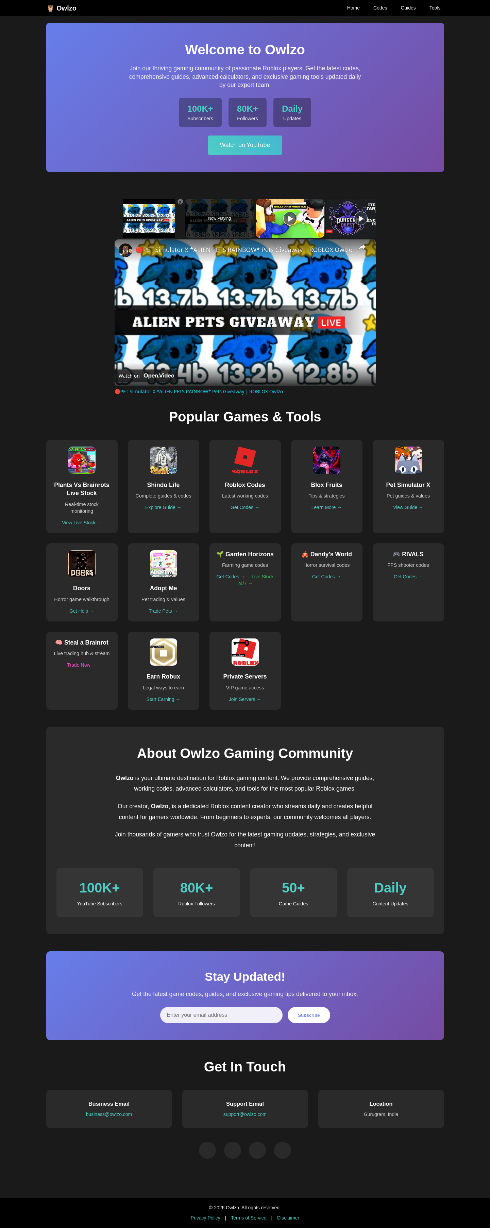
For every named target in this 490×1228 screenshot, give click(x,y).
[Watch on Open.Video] (146, 375)
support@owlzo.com (245, 1114)
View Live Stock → (81, 522)
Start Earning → (164, 699)
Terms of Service (248, 1218)
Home (353, 8)
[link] (125, 250)
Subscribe (309, 1015)
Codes (380, 8)
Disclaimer (288, 1218)
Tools (435, 8)
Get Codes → (245, 507)
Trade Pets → (163, 611)
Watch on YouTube (245, 145)
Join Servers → (245, 699)
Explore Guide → (163, 507)
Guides (408, 8)
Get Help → (81, 611)
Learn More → (326, 507)
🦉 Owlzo (61, 8)
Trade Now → (82, 665)
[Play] (290, 218)
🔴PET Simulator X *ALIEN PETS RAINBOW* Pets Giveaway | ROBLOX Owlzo (244, 250)
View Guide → (408, 507)
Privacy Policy (205, 1218)
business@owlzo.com (109, 1114)
